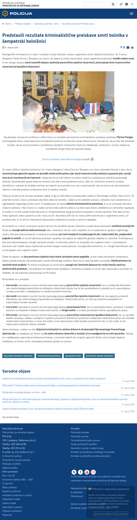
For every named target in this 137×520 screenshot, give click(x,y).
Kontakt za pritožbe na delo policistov (90, 456)
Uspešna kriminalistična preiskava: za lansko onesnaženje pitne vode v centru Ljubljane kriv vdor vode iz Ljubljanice (54, 378)
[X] (74, 472)
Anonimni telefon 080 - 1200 (17, 479)
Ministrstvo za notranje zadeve (18, 432)
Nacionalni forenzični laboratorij (18, 355)
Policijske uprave (79, 436)
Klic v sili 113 (8, 475)
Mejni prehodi (9, 487)
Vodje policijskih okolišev (84, 444)
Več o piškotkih (113, 507)
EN (132, 4)
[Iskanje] (113, 4)
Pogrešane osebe (11, 499)
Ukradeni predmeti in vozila (16, 495)
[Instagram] (93, 472)
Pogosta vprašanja (11, 510)
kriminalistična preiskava (49, 355)
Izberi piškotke (121, 514)
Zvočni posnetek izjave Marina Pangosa (62, 159)
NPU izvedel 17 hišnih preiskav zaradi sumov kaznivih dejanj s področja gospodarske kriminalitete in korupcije (51, 385)
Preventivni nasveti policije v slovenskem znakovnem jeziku (121, 4)
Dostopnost (77, 496)
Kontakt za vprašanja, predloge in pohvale (93, 452)
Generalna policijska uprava (85, 440)
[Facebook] (80, 472)
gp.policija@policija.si (23, 452)
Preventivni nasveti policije (16, 459)
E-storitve (7, 483)
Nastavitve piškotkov (81, 488)
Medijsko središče (11, 463)
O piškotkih (77, 492)
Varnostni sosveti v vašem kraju (87, 448)
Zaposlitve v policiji (12, 507)
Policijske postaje (80, 432)
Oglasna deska (9, 467)
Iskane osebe (9, 503)
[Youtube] (86, 472)
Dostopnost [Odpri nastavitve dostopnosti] (127, 4)
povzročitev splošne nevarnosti (99, 355)
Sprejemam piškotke (103, 514)
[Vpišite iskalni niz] (96, 4)
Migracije (7, 514)
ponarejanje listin (73, 355)
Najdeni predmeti (11, 491)
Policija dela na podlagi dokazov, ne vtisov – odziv (24, 392)
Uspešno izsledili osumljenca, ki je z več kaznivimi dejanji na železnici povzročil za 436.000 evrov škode (48, 409)
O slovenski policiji (12, 456)
